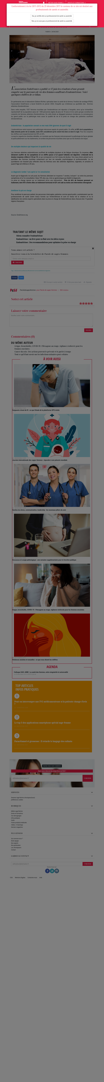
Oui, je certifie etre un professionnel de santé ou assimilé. (52, 16)
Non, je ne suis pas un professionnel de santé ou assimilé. (52, 21)
